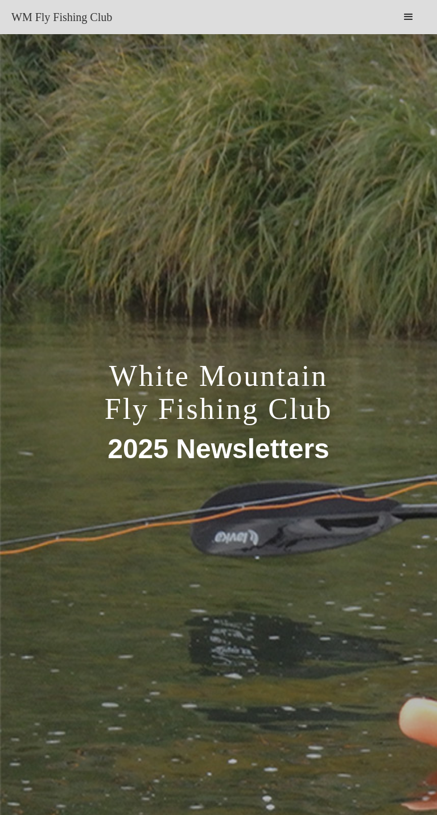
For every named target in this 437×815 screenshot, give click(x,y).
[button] (408, 17)
